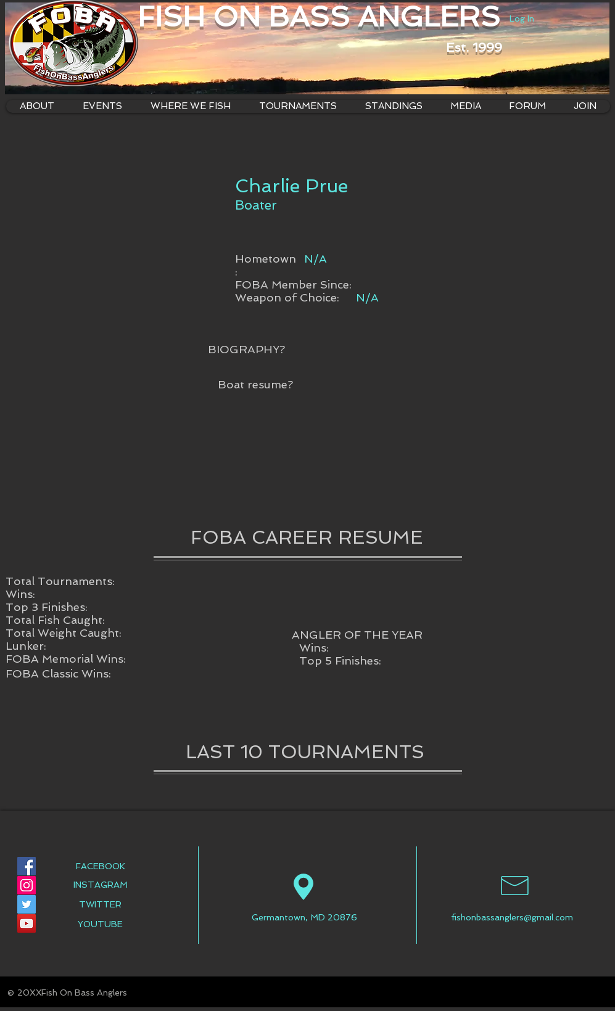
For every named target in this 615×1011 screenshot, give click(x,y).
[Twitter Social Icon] (26, 904)
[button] (190, 106)
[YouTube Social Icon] (26, 923)
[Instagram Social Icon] (26, 885)
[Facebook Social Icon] (26, 866)
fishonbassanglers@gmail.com (512, 917)
